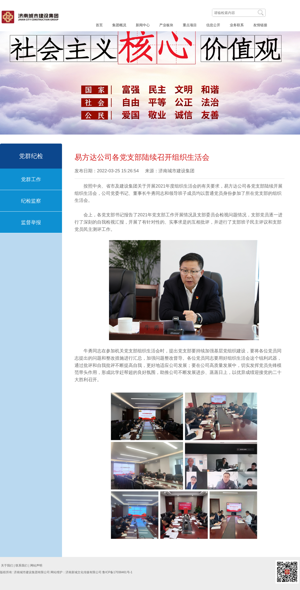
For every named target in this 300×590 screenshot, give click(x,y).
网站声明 (36, 565)
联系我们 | (22, 565)
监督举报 (31, 222)
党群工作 (31, 179)
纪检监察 (31, 201)
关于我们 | (7, 565)
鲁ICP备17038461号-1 (117, 572)
